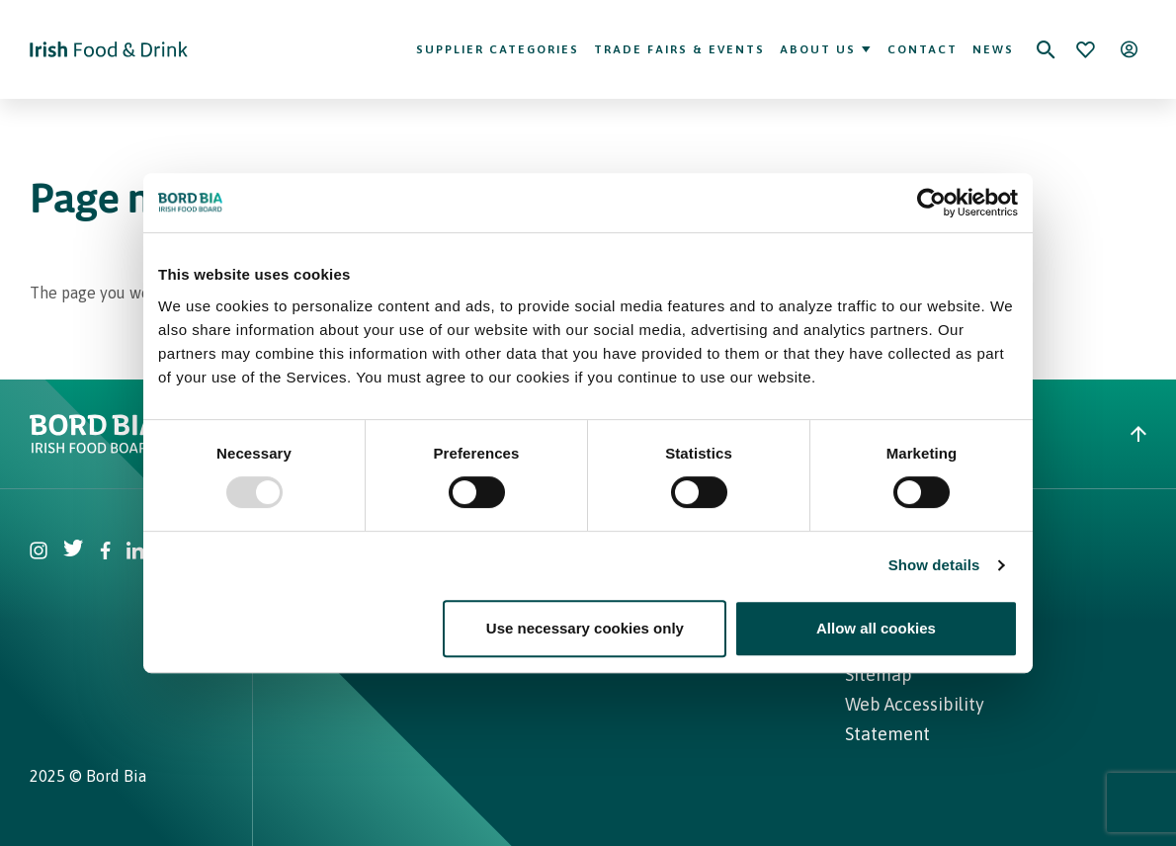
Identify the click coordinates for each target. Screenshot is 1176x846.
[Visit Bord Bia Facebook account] (105, 553)
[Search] (1045, 49)
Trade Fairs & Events (679, 49)
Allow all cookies (876, 628)
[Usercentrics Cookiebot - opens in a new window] (931, 202)
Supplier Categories (497, 49)
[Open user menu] (1128, 49)
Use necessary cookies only (585, 628)
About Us (826, 49)
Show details (934, 564)
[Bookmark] (1085, 49)
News (993, 49)
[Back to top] (1138, 434)
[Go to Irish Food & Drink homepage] (109, 49)
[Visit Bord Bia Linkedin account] (135, 553)
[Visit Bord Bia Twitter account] (73, 553)
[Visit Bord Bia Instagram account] (38, 553)
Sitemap (878, 674)
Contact (922, 49)
